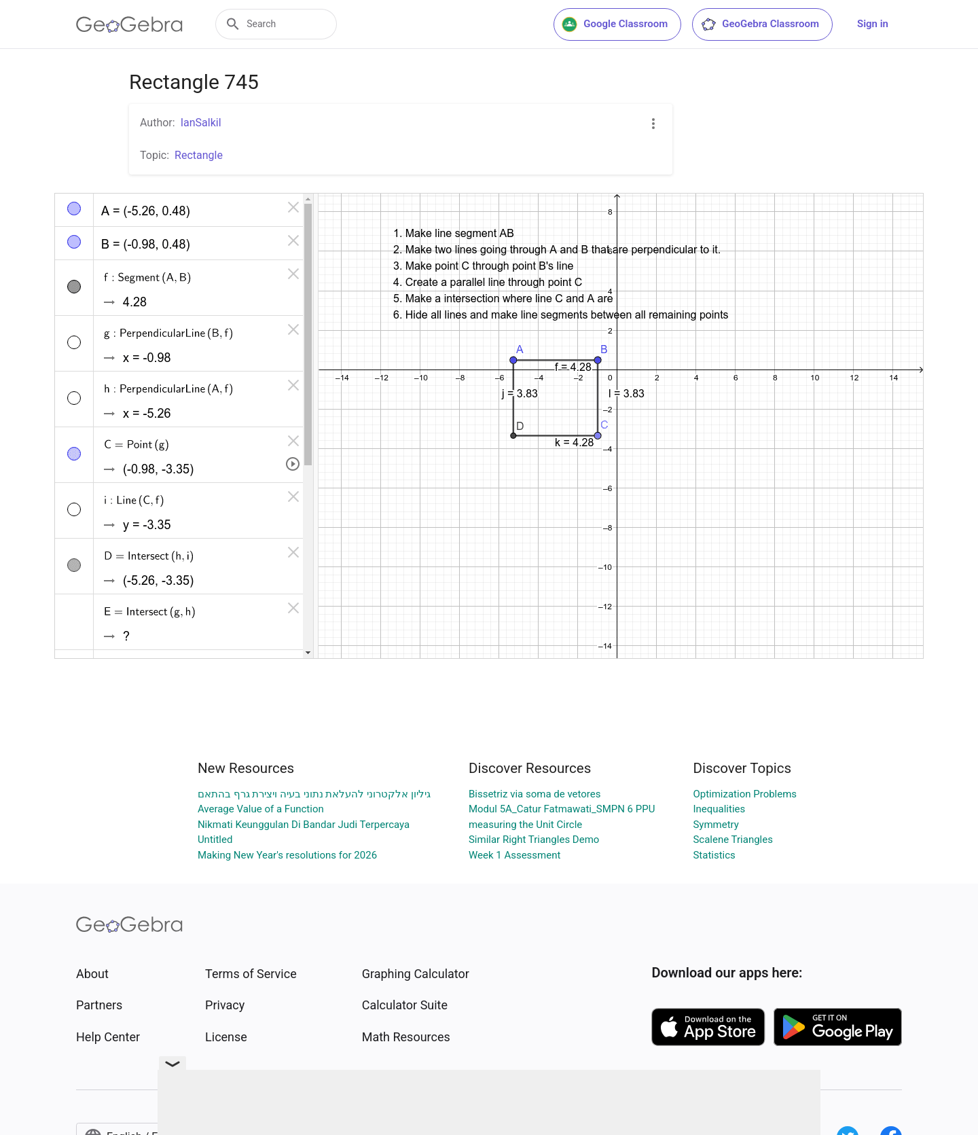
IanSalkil (201, 122)
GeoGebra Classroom (759, 24)
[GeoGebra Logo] (129, 24)
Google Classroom (615, 24)
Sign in (872, 24)
